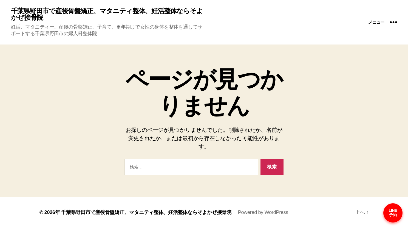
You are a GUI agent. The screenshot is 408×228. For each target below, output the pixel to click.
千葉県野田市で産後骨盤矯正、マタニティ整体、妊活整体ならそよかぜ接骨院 (107, 14)
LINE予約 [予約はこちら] (393, 212)
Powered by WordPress (263, 212)
